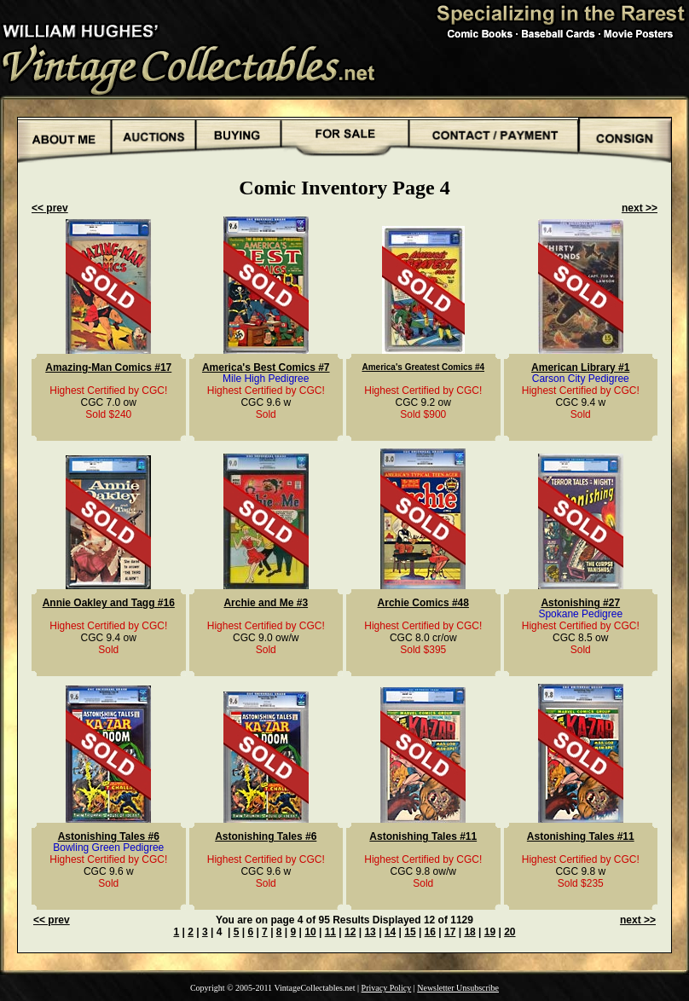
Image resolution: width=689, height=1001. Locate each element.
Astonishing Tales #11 (423, 836)
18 (469, 932)
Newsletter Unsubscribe (458, 987)
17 (449, 932)
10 (310, 932)
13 (369, 932)
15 (409, 932)
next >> (639, 208)
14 (390, 932)
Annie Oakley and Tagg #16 (109, 603)
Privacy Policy (387, 987)
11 (330, 932)
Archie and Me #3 (265, 603)
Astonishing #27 (580, 603)
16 (430, 932)
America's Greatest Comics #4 (423, 367)
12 (350, 932)
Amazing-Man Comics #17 (108, 367)
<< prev (50, 208)
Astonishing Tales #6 (108, 836)
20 (509, 932)
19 (489, 932)
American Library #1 (580, 367)
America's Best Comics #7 (266, 367)
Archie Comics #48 (423, 603)
